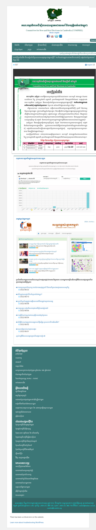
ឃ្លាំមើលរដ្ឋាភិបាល (20, 391)
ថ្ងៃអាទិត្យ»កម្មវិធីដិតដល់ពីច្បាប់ (24, 449)
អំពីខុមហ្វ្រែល (29, 45)
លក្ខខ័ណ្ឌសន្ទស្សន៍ (20, 395)
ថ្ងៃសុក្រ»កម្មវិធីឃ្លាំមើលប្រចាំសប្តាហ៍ (26, 441)
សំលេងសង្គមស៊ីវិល (57, 45)
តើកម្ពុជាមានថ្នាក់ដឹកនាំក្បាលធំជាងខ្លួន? (29, 294)
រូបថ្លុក (29, 49)
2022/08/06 (23, 311)
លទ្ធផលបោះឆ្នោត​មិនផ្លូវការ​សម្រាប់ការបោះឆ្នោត (30, 158)
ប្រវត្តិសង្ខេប (19, 353)
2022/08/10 (23, 297)
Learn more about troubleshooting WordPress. (27, 522)
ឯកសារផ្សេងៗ (19, 495)
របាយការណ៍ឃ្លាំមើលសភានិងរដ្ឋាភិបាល (26, 478)
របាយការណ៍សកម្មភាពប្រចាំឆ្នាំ (24, 470)
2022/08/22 (23, 290)
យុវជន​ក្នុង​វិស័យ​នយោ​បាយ (23, 412)
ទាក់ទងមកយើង (41, 49)
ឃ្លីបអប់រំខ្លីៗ (18, 453)
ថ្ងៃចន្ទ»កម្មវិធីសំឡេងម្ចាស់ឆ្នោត (24, 424)
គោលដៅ (18, 362)
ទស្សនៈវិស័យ (19, 366)
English (57, 33)
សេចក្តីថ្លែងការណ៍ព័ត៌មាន (22, 466)
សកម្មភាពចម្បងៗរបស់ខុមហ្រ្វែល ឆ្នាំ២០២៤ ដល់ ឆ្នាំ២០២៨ (33, 370)
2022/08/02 (23, 324)
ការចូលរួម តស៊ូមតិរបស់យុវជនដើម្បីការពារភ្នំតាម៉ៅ (32, 308)
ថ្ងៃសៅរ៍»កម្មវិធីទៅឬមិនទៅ (23, 445)
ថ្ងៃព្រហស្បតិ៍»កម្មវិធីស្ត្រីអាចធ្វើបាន (25, 437)
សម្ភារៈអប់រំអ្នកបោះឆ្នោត (22, 486)
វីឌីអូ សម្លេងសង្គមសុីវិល (22, 457)
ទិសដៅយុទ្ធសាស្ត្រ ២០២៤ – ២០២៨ (26, 378)
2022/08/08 (23, 304)
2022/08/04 (23, 317)
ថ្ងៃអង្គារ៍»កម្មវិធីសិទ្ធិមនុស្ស (23, 428)
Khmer (51, 33)
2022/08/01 (23, 331)
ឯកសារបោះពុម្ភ (72, 45)
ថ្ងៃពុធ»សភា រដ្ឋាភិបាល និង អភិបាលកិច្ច (27, 432)
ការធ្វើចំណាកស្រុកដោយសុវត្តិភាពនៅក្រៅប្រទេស (31, 315)
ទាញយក (89, 65)
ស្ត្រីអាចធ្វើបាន (19, 416)
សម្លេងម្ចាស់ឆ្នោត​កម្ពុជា (23, 219)
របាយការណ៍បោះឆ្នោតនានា (23, 482)
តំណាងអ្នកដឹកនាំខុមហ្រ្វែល (23, 374)
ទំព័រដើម (17, 45)
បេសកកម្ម (18, 357)
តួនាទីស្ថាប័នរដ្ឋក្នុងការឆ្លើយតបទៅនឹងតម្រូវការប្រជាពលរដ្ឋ (34, 301)
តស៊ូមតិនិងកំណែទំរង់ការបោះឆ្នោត (25, 403)
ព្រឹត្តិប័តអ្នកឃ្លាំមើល (21, 491)
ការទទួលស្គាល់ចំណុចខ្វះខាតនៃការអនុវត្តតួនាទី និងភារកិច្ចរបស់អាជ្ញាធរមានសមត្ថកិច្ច (42, 287)
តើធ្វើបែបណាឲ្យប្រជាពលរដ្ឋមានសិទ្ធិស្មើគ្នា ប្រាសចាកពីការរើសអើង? (37, 322)
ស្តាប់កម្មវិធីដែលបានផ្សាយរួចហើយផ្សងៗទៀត (30, 336)
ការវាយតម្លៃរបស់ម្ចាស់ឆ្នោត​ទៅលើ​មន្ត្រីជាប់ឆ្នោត (29, 399)
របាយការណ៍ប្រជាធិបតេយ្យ (23, 474)
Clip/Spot (19, 49)
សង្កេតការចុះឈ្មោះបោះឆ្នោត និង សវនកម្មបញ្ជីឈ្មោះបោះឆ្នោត (34, 407)
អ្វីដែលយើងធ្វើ (42, 45)
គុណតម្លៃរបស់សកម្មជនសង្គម (26, 329)
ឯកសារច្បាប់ (86, 45)
